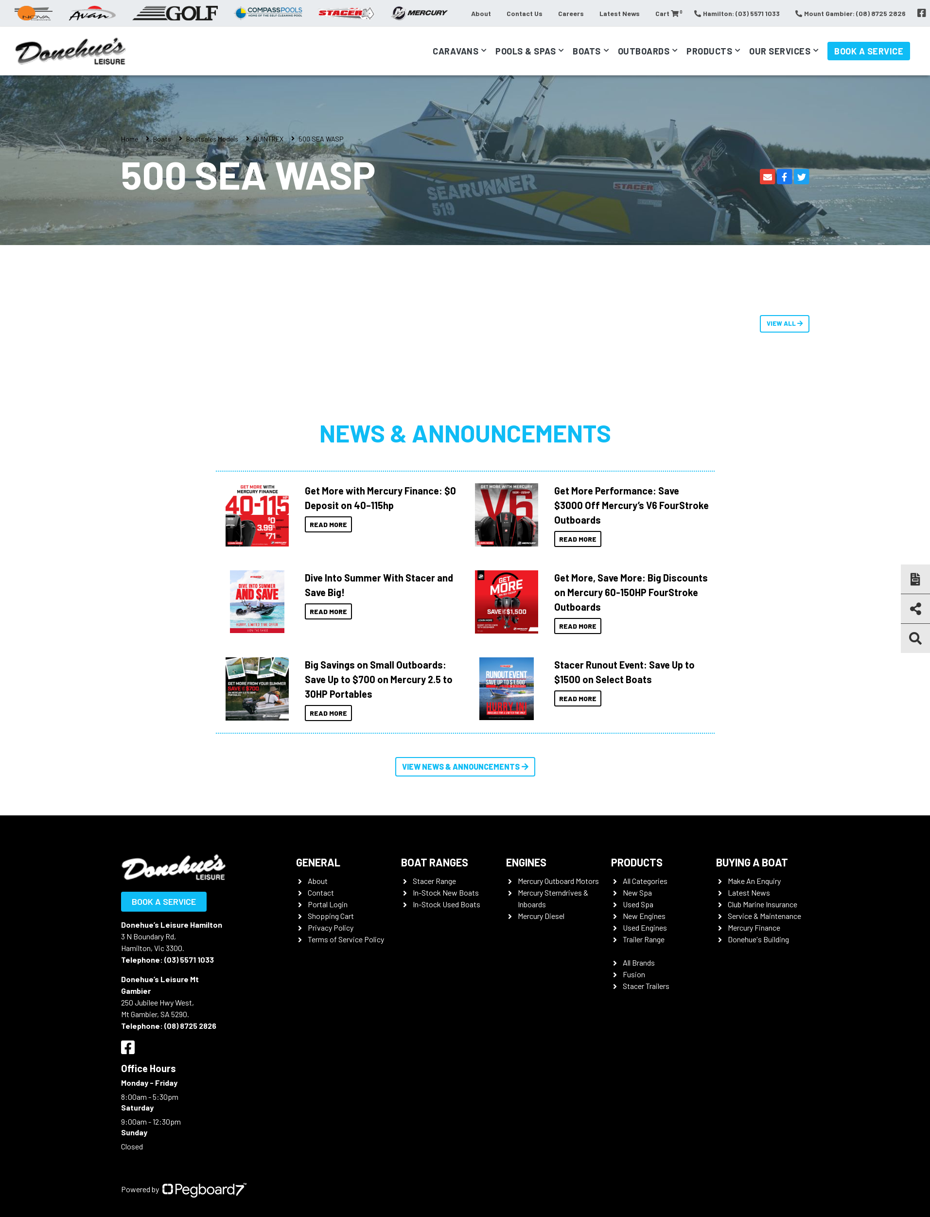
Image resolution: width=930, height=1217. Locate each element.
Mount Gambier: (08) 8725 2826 (850, 13)
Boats (587, 51)
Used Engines (645, 927)
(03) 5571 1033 (189, 959)
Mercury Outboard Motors (558, 880)
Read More (328, 524)
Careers (571, 13)
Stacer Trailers (646, 985)
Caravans (455, 51)
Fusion (634, 974)
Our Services (779, 51)
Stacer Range (434, 880)
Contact (321, 892)
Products (709, 51)
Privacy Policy (330, 927)
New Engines (644, 915)
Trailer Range (644, 939)
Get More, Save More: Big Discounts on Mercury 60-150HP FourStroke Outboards (631, 592)
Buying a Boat (752, 862)
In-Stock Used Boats (446, 904)
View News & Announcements (465, 766)
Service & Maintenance (764, 915)
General (318, 862)
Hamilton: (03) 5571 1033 (737, 13)
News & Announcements (465, 432)
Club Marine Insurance (762, 904)
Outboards (644, 51)
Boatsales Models (212, 139)
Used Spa (638, 904)
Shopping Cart (331, 915)
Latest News (619, 13)
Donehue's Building (758, 939)
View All (785, 323)
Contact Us (525, 13)
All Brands (639, 962)
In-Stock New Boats (446, 892)
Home (129, 139)
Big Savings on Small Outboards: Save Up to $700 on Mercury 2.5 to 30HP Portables (379, 679)
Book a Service (868, 51)
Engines (526, 862)
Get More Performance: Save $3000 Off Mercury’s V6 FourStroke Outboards (631, 505)
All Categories (645, 880)
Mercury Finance (754, 927)
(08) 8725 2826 (190, 1025)
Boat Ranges (434, 862)
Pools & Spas (525, 51)
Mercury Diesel (541, 915)
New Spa (637, 892)
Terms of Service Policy (346, 939)
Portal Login (328, 904)
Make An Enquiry (754, 880)
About (481, 13)
